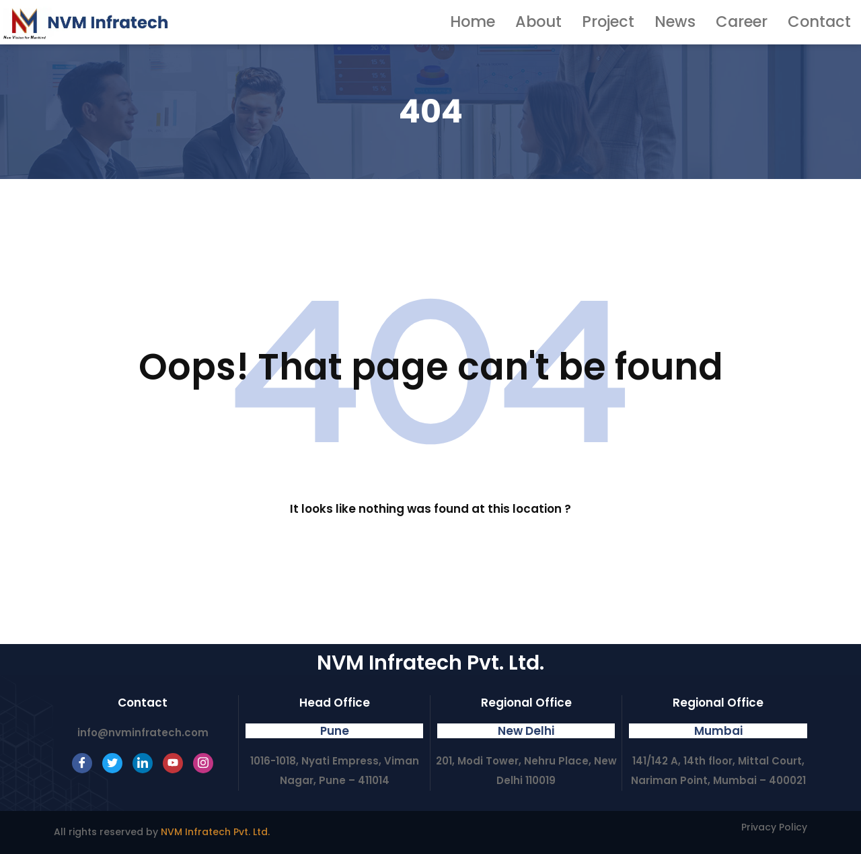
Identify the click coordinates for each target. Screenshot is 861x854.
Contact (827, 22)
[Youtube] (173, 763)
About (602, 22)
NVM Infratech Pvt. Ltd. (215, 832)
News (712, 22)
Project (658, 22)
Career (765, 22)
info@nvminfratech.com (143, 732)
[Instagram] (203, 763)
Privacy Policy (774, 827)
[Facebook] (82, 763)
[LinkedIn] (143, 763)
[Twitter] (112, 763)
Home (549, 22)
